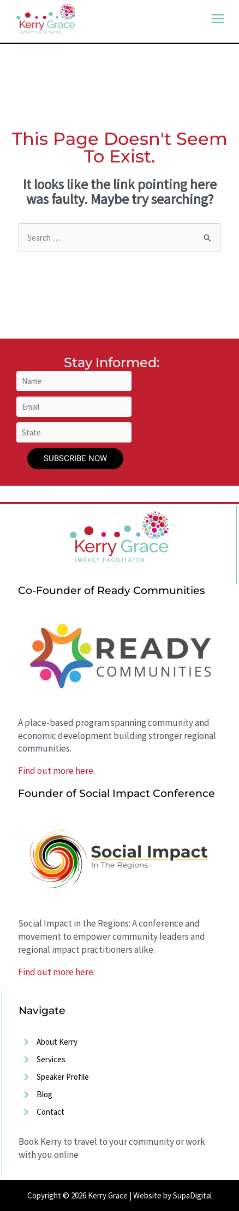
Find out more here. (56, 771)
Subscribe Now (75, 458)
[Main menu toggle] (217, 18)
